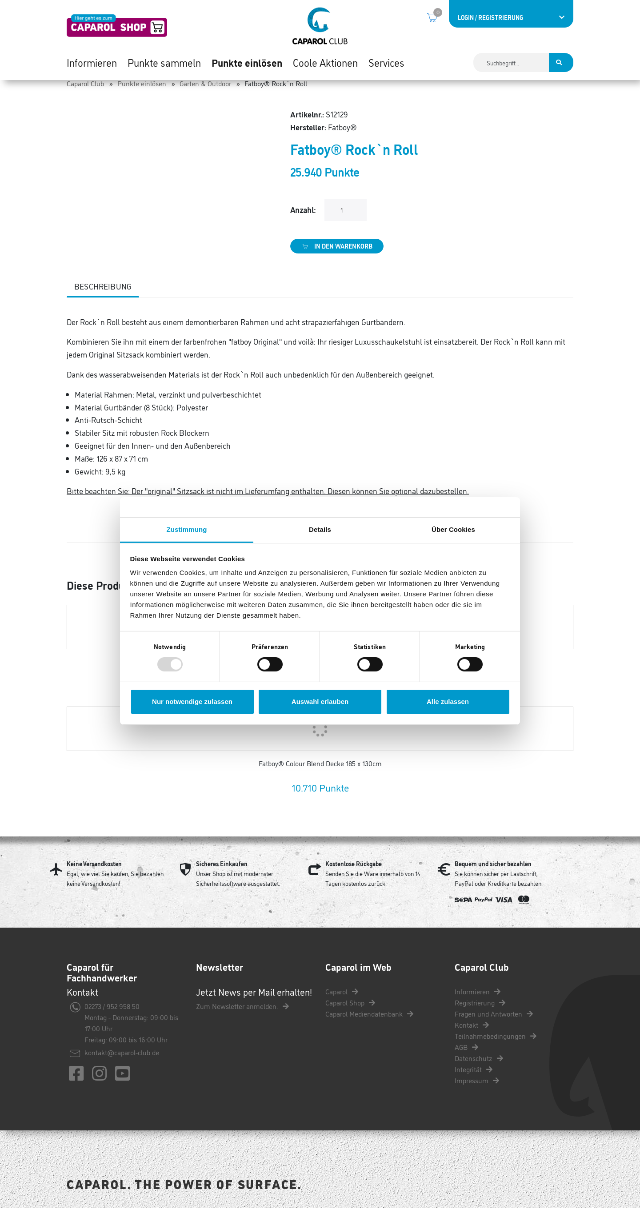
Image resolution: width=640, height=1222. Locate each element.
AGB (466, 1061)
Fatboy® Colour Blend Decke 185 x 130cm (320, 778)
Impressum (477, 1094)
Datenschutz (479, 1072)
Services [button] (386, 62)
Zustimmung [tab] (187, 529)
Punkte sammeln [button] (164, 62)
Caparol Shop (350, 1016)
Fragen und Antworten (494, 1028)
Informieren (477, 1005)
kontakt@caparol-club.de (121, 1067)
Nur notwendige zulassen (192, 701)
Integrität (473, 1083)
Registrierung (480, 1016)
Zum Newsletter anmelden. (242, 1020)
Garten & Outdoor (205, 97)
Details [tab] (320, 529)
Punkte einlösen (141, 97)
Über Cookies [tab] (453, 529)
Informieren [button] (92, 62)
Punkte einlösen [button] (247, 62)
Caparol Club (85, 97)
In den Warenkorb (336, 260)
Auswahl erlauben (320, 701)
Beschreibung (103, 300)
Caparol (341, 1005)
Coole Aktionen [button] (325, 62)
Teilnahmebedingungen (495, 1050)
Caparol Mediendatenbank (369, 1028)
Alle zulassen (448, 701)
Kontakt (472, 1039)
